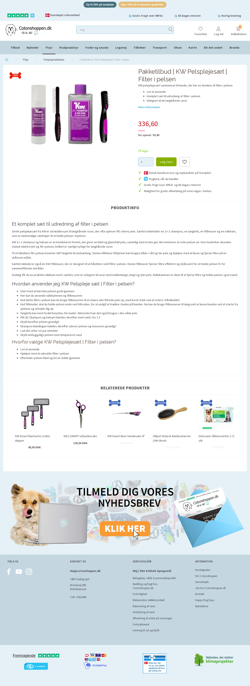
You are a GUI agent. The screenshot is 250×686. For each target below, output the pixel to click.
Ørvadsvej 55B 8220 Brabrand (78, 587)
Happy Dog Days (204, 600)
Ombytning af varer (144, 612)
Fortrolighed (140, 594)
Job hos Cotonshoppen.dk (210, 588)
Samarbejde (202, 582)
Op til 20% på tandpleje (98, 5)
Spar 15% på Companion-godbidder (144, 5)
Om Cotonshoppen (206, 576)
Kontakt (199, 594)
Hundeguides (202, 570)
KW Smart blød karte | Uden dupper (32, 439)
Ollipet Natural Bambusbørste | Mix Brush (172, 439)
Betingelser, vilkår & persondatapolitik (154, 578)
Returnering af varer (144, 606)
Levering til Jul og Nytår (146, 630)
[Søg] (171, 30)
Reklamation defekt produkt (149, 600)
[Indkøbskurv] (238, 30)
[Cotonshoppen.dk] (28, 31)
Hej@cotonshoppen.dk (85, 571)
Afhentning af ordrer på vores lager (152, 618)
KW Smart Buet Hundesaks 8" (126, 437)
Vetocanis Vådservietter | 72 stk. (216, 439)
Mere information (149, 108)
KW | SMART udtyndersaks (80, 437)
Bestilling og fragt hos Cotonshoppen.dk (145, 586)
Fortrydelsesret (141, 624)
